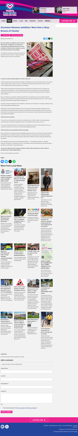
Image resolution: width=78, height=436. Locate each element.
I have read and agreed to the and (20, 408)
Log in (3, 364)
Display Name (5, 368)
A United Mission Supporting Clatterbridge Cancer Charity (47, 286)
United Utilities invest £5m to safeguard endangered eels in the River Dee (20, 216)
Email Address (5, 383)
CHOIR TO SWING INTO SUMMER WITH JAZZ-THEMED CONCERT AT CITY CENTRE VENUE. (47, 256)
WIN (26, 21)
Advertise (33, 21)
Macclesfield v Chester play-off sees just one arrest (7, 318)
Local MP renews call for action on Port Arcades (33, 249)
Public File (46, 425)
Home (3, 21)
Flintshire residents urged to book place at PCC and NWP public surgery (7, 175)
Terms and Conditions (67, 425)
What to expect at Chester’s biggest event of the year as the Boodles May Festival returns (20, 320)
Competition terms (53, 425)
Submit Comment (6, 412)
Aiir (76, 431)
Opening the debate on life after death (33, 212)
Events (47, 21)
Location (3, 376)
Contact (40, 21)
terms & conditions (32, 408)
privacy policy (21, 408)
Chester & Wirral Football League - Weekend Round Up (20, 249)
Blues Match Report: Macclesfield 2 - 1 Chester (33, 318)
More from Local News (17, 35)
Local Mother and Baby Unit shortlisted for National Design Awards (20, 175)
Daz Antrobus (43, 10)
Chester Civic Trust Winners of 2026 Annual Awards (33, 286)
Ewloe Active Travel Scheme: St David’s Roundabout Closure (20, 285)
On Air (15, 21)
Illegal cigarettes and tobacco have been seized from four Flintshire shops (33, 179)
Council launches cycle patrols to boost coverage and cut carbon (47, 323)
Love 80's (75, 425)
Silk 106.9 (75, 427)
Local (21, 21)
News (9, 21)
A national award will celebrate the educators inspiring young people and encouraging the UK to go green (47, 218)
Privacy (60, 425)
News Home (6, 35)
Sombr (64, 11)
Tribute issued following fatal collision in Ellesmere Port (47, 183)
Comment (3, 391)
